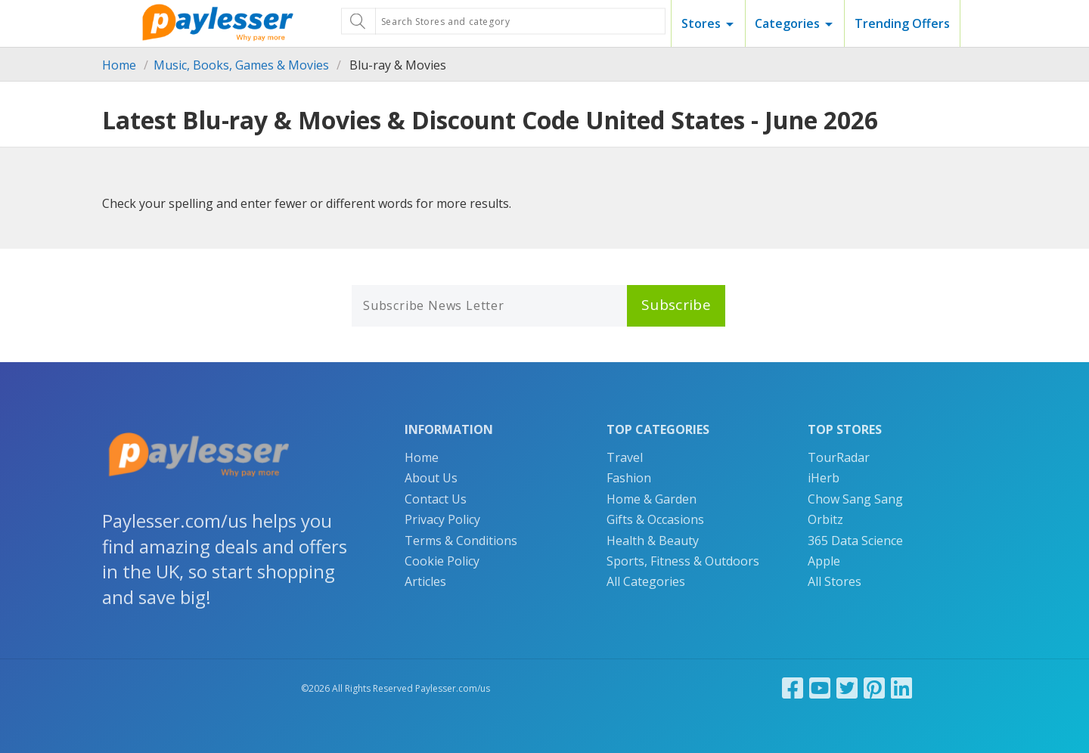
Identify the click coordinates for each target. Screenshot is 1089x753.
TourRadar (839, 457)
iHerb (823, 477)
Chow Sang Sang (855, 499)
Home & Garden (652, 499)
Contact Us (436, 499)
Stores (701, 23)
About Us (431, 477)
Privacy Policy (442, 519)
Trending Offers (902, 23)
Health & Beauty (653, 540)
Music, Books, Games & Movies (241, 65)
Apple (824, 561)
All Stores (834, 581)
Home (119, 65)
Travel (625, 457)
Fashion (629, 477)
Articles (425, 581)
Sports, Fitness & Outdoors (683, 561)
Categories (787, 23)
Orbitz (825, 519)
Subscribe (676, 305)
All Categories (646, 581)
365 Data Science (855, 540)
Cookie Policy (442, 561)
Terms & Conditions (461, 540)
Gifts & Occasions (655, 519)
